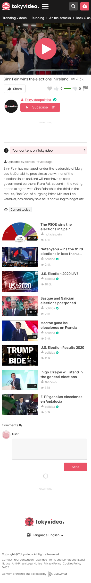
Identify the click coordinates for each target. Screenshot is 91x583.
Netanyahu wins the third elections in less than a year (62, 251)
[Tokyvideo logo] (20, 7)
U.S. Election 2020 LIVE (59, 273)
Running (38, 18)
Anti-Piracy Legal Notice (27, 563)
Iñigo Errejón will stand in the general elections (62, 374)
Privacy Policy (52, 563)
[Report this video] (85, 88)
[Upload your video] (84, 6)
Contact (7, 559)
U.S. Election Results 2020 (62, 347)
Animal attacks (60, 18)
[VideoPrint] (57, 574)
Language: (45, 535)
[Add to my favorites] (49, 88)
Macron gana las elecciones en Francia (59, 325)
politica (30, 162)
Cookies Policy (72, 563)
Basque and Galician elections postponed (58, 300)
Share (14, 89)
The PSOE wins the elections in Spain (56, 226)
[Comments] (49, 449)
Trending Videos (14, 18)
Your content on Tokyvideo (30, 559)
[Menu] (45, 6)
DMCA (5, 567)
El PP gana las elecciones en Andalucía (62, 399)
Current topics (20, 209)
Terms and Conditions (62, 559)
